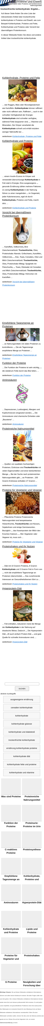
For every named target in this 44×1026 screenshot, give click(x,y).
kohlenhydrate (21, 716)
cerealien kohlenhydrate (22, 707)
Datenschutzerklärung (6, 1022)
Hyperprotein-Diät (12, 588)
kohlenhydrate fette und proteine (21, 764)
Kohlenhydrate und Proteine (17, 141)
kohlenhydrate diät (21, 756)
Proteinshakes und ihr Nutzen (18, 546)
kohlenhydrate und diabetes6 (22, 732)
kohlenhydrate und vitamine (21, 772)
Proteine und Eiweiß (29, 1)
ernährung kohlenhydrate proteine (21, 748)
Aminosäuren (9, 380)
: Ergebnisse (21, 9)
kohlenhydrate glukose (21, 724)
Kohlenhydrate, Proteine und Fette (21, 77)
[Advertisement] (22, 58)
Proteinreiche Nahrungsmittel (18, 428)
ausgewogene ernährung (21, 699)
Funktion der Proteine (14, 363)
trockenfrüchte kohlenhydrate (22, 740)
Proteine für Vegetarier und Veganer (22, 490)
